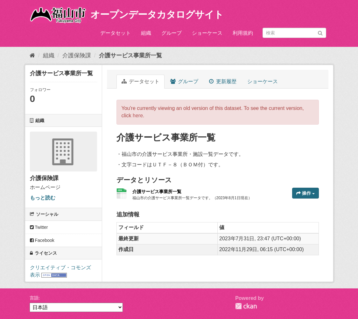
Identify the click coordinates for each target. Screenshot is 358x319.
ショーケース (207, 33)
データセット (115, 33)
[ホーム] (32, 55)
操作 (305, 193)
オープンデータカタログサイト (156, 14)
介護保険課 (76, 55)
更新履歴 (222, 81)
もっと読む (42, 197)
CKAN (246, 306)
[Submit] (320, 32)
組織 (146, 33)
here (138, 115)
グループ (171, 33)
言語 (34, 298)
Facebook (42, 240)
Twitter (39, 227)
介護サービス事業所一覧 (130, 55)
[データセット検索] (294, 33)
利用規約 (243, 33)
